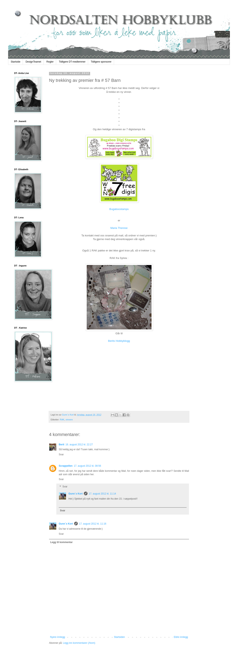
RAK (62, 419)
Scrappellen (66, 465)
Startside (15, 61)
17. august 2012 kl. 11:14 (102, 493)
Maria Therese (119, 227)
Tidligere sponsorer (101, 61)
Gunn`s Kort (75, 493)
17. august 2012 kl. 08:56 (87, 465)
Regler (49, 61)
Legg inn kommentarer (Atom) (79, 643)
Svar (61, 454)
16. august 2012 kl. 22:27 (79, 444)
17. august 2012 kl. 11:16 (92, 523)
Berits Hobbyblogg (119, 340)
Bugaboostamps (119, 209)
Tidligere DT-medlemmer (72, 61)
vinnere (69, 419)
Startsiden (119, 637)
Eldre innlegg (181, 637)
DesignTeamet (33, 61)
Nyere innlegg (57, 637)
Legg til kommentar (61, 542)
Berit (61, 444)
